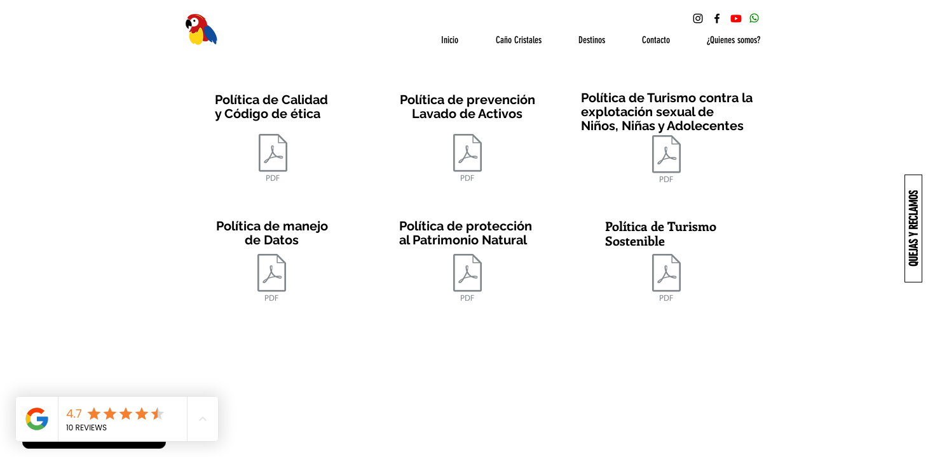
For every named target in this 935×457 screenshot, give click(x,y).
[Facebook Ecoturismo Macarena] (717, 18)
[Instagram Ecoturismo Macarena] (698, 18)
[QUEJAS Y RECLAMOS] (913, 228)
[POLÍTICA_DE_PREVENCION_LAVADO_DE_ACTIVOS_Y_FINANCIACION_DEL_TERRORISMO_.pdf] (467, 159)
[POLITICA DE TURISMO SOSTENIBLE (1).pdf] (667, 279)
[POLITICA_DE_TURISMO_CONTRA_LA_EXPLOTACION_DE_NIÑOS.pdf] (667, 160)
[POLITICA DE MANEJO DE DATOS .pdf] (271, 279)
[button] (509, 40)
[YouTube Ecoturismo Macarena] (736, 18)
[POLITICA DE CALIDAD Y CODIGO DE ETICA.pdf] (273, 159)
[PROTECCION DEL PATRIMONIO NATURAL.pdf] (468, 279)
